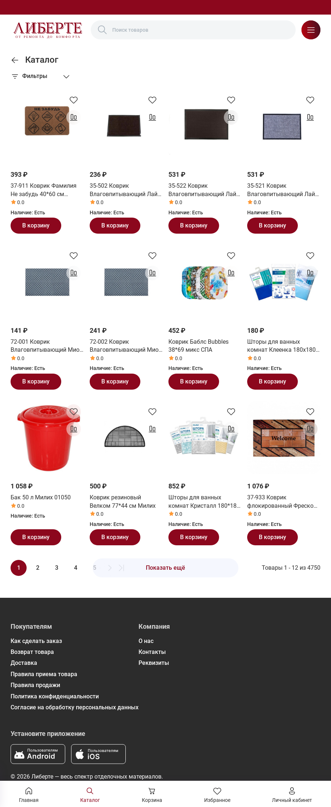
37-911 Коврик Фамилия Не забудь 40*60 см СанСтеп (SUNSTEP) (44, 190)
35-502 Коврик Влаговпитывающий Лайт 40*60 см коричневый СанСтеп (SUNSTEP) (125, 190)
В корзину (36, 225)
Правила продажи (35, 685)
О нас (146, 641)
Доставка (24, 662)
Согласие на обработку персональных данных (75, 707)
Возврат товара (32, 651)
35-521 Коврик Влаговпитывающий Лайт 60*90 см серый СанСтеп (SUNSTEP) (282, 190)
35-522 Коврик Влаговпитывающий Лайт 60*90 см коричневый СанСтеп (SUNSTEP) (203, 190)
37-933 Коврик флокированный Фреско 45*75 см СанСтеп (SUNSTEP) (280, 502)
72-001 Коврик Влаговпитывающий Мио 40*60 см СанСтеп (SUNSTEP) (45, 346)
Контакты (152, 651)
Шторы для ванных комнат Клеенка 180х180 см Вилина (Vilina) (281, 346)
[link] (15, 60)
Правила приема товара (44, 674)
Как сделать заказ (36, 641)
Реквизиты (154, 662)
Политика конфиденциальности (55, 696)
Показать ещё (165, 567)
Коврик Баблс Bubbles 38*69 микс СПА (198, 345)
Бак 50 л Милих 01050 (41, 497)
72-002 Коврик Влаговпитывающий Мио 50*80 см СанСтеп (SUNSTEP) (124, 346)
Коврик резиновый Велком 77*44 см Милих (123, 501)
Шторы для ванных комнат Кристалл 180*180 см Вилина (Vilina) (204, 502)
